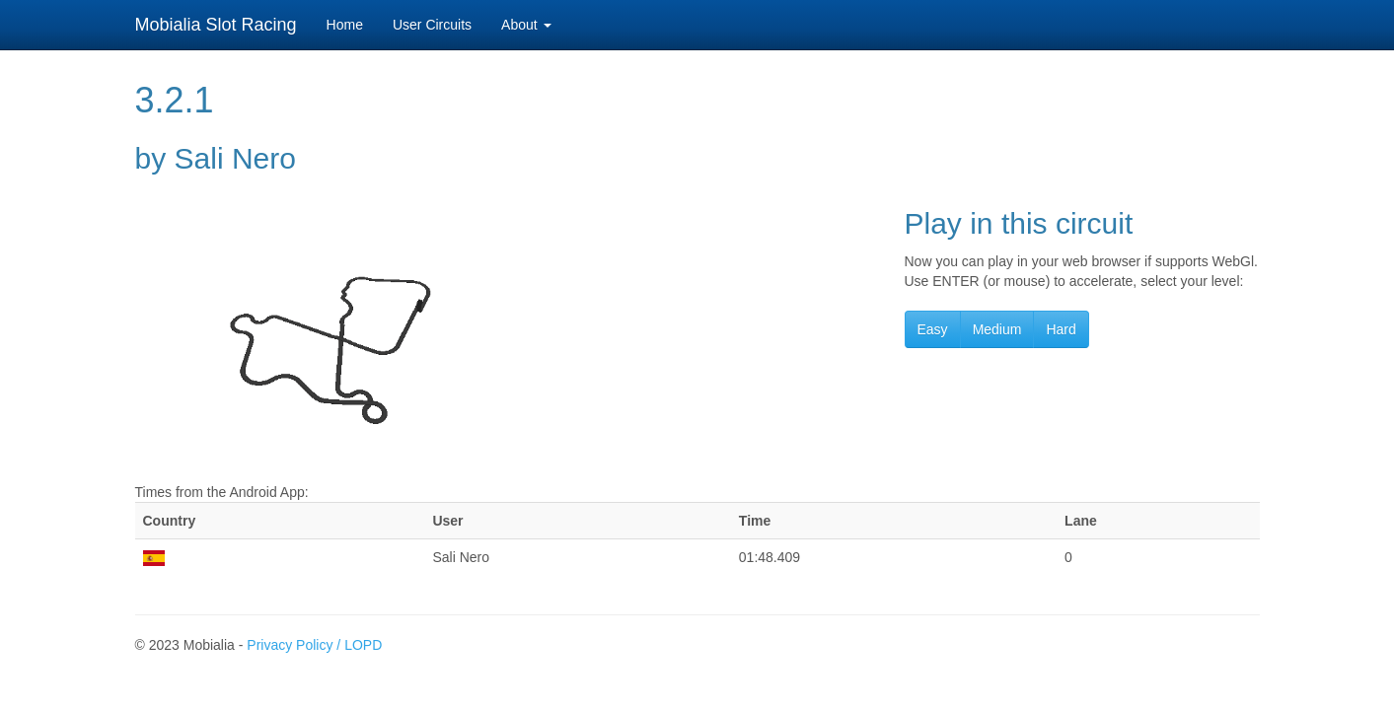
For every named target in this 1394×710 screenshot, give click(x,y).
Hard (1060, 329)
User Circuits (432, 25)
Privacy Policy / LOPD (314, 645)
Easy (932, 329)
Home (345, 25)
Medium (997, 329)
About (525, 25)
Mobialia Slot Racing (216, 25)
